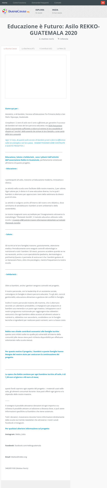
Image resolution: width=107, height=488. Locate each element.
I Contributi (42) (45, 48)
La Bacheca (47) (28, 48)
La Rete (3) (61, 48)
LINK (22, 220)
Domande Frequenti (40, 2)
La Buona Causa (10, 48)
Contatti (57, 2)
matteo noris (46, 39)
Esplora (40, 9)
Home (4, 2)
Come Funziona (19, 2)
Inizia (55, 9)
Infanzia (63, 39)
